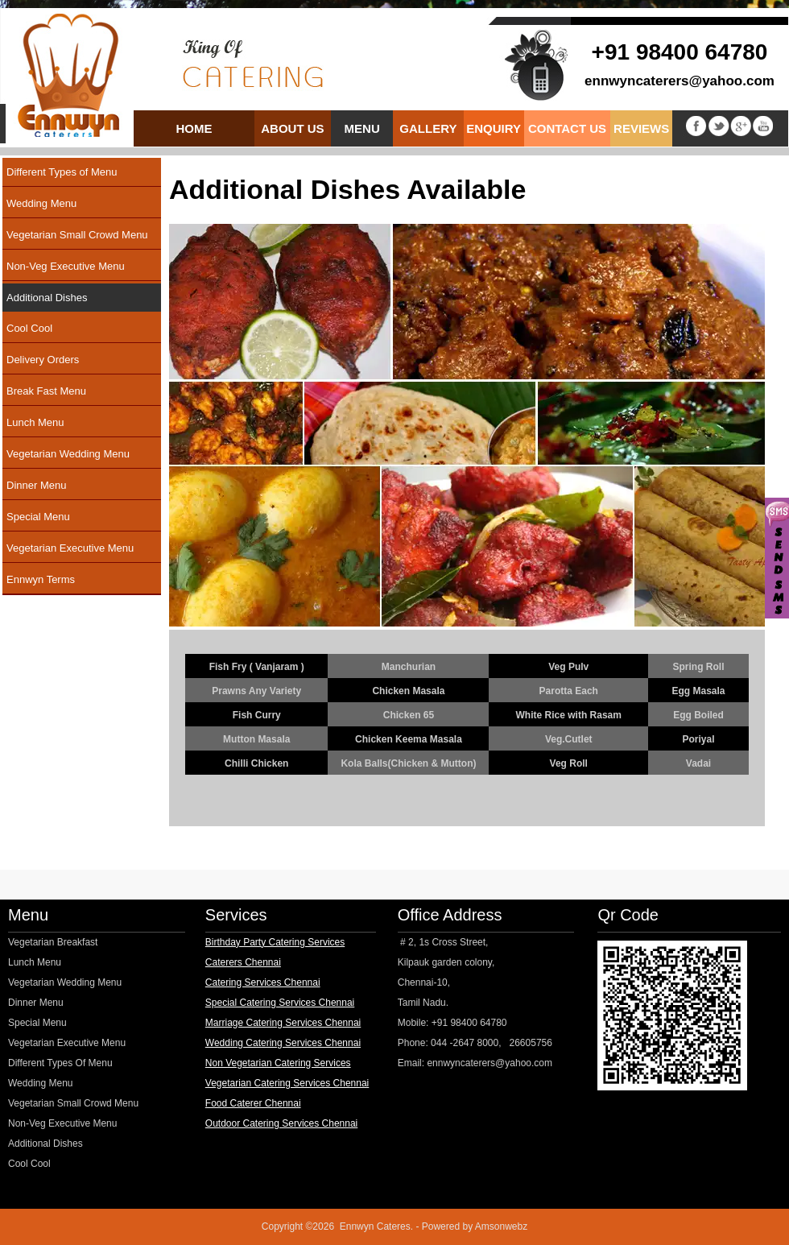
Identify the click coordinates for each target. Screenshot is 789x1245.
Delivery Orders (42, 360)
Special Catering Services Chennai (279, 1002)
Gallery (428, 128)
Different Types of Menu (62, 172)
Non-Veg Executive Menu (65, 266)
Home (194, 128)
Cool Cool (29, 328)
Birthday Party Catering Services (275, 942)
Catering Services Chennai (262, 982)
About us (293, 128)
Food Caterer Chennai (253, 1103)
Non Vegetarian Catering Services (278, 1063)
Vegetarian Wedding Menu (68, 454)
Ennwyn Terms (40, 579)
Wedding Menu (41, 203)
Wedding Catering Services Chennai (283, 1043)
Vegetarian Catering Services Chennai (287, 1083)
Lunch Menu (35, 422)
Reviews (641, 128)
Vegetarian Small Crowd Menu (77, 235)
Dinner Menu (36, 485)
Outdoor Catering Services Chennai (281, 1123)
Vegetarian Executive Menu (70, 548)
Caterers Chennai (243, 962)
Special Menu (38, 517)
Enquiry (493, 128)
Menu (362, 128)
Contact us (567, 128)
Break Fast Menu (46, 391)
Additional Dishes (46, 298)
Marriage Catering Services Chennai (283, 1022)
